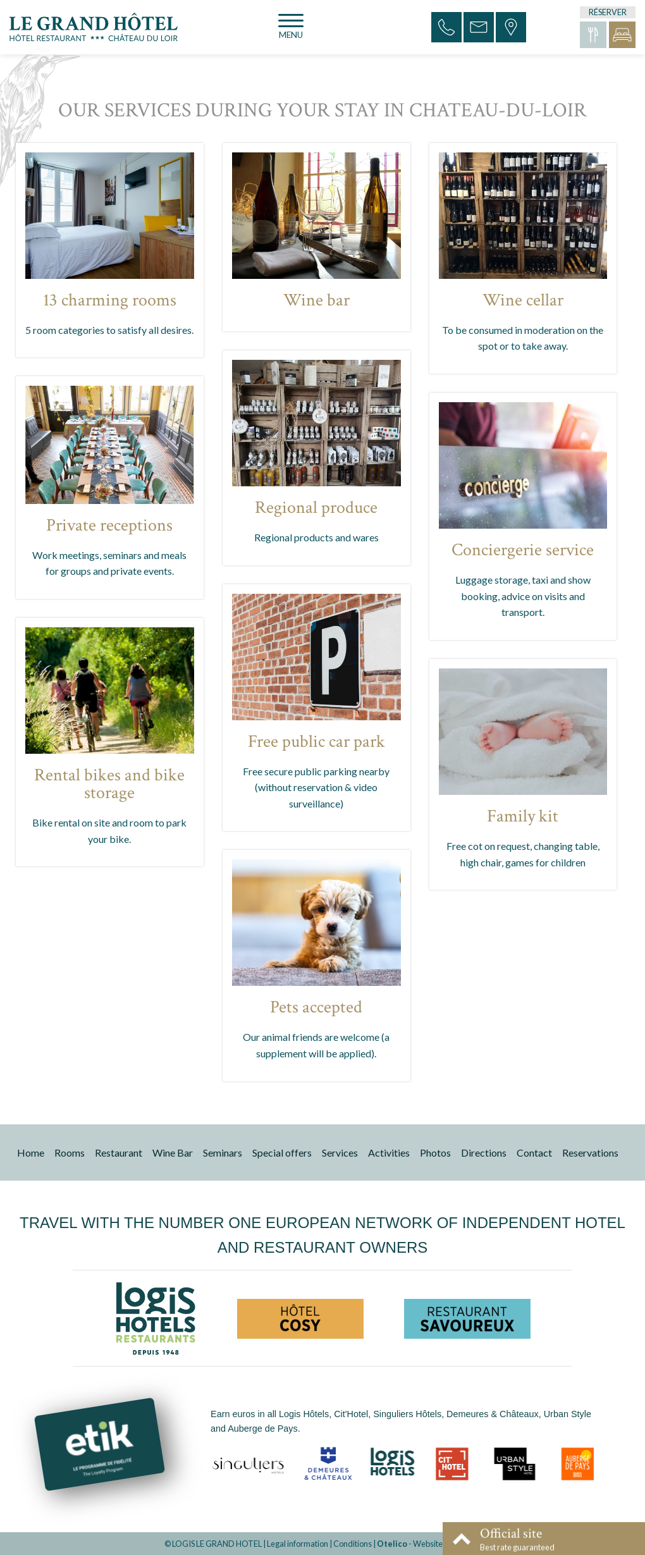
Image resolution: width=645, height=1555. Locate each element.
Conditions (352, 1544)
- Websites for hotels (429, 1544)
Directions (484, 1152)
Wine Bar (172, 1152)
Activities (389, 1152)
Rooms (69, 1152)
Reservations (590, 1152)
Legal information (297, 1544)
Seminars (222, 1152)
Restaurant (118, 1152)
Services (340, 1152)
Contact (534, 1152)
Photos (435, 1152)
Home (30, 1152)
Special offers (282, 1152)
